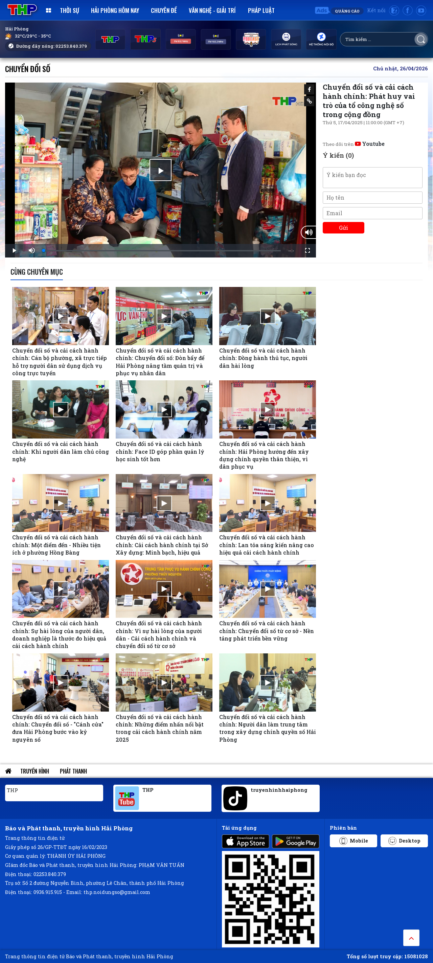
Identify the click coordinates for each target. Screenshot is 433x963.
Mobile (353, 841)
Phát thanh (73, 771)
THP (12, 790)
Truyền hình (34, 771)
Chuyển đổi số (27, 68)
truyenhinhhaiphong (279, 790)
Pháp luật (261, 10)
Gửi (343, 227)
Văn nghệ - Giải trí (212, 10)
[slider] (162, 250)
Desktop (404, 841)
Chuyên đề (164, 10)
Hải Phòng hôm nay (115, 10)
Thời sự (69, 10)
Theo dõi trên (354, 144)
